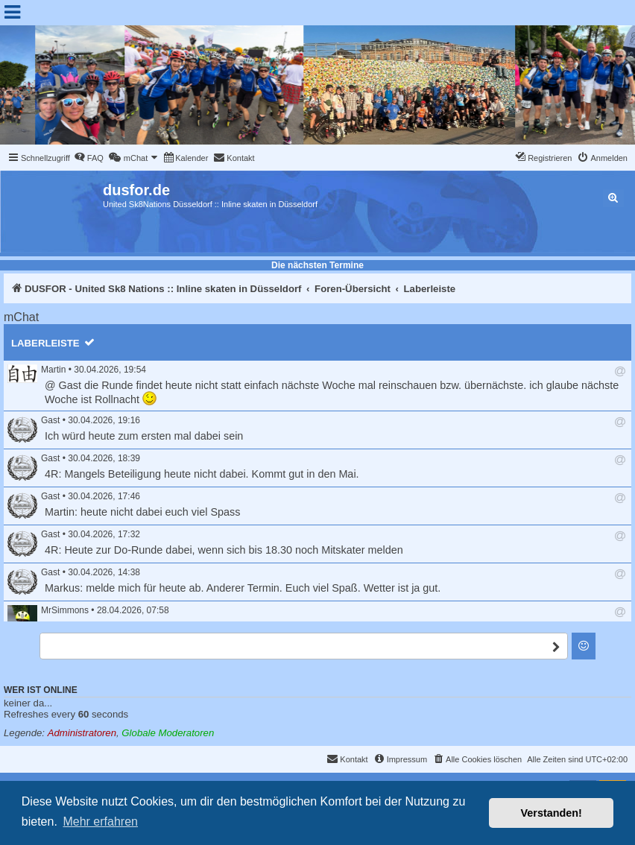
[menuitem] (89, 158)
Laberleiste (45, 343)
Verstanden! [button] (551, 813)
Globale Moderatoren (167, 732)
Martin (53, 369)
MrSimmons (65, 610)
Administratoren (82, 732)
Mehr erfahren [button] (100, 821)
